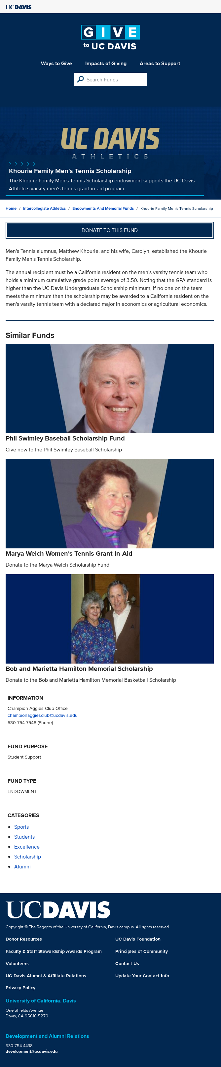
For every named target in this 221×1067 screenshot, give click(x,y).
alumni (22, 866)
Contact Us (127, 963)
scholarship (27, 856)
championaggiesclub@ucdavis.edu (43, 715)
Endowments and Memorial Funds (103, 208)
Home (11, 208)
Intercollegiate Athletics (44, 208)
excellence (27, 847)
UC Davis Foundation (138, 939)
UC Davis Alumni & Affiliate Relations (46, 975)
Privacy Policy (20, 987)
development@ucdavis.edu (32, 1051)
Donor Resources (24, 939)
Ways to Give (56, 63)
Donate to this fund (110, 230)
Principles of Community (141, 951)
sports (21, 827)
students (24, 837)
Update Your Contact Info (142, 975)
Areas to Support (160, 63)
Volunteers (17, 963)
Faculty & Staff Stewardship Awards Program (54, 951)
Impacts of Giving (106, 63)
